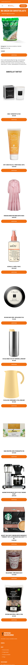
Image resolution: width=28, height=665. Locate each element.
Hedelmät (19, 46)
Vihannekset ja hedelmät (11, 46)
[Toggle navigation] (2, 6)
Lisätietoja (14, 55)
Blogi (4, 657)
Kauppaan (23, 5)
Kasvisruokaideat (6, 654)
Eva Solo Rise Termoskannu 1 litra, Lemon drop (14, 400)
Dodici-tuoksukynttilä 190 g (14, 114)
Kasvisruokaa (6, 650)
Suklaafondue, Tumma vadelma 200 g (14, 573)
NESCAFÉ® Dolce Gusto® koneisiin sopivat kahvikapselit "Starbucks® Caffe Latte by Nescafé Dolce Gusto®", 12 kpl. (14, 537)
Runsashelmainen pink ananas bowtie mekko (14, 215)
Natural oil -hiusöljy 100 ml (14, 266)
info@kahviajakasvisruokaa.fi (5, 1)
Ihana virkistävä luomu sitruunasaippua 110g (14, 451)
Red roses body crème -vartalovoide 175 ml (14, 317)
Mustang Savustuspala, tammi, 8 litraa (14, 614)
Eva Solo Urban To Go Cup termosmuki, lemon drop (14, 358)
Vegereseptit (5, 652)
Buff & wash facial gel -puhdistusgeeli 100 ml (14, 164)
